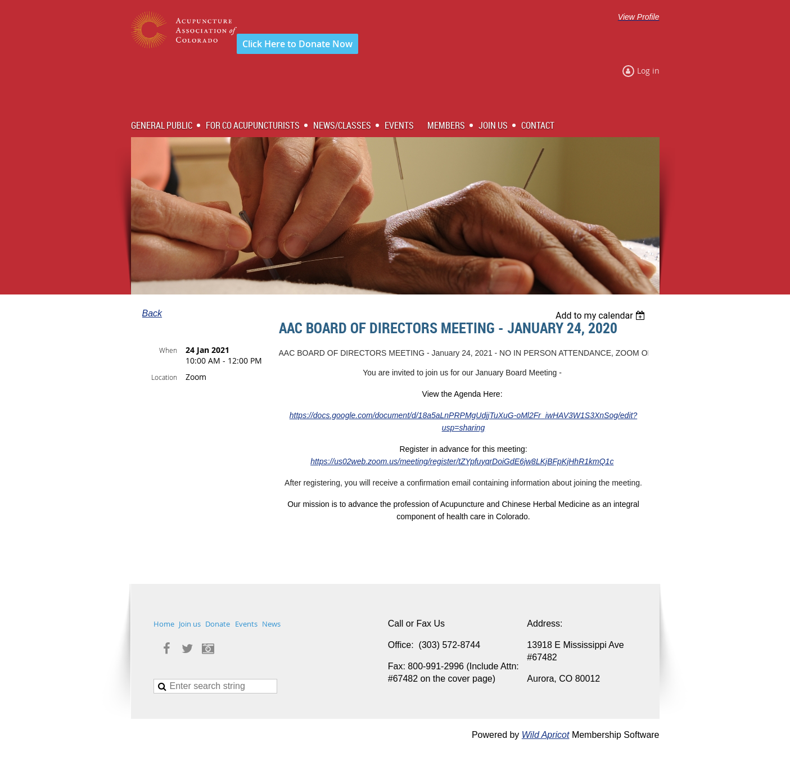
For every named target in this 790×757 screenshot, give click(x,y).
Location (164, 377)
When (168, 350)
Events (246, 624)
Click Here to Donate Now (297, 44)
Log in (648, 70)
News (271, 624)
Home (164, 624)
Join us (190, 624)
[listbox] (602, 316)
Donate (217, 624)
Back (152, 313)
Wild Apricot (546, 735)
